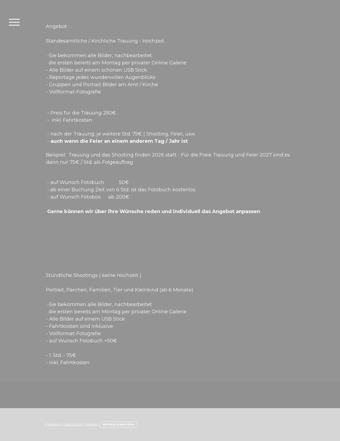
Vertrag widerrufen (119, 424)
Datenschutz (73, 424)
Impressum (53, 424)
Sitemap (91, 424)
